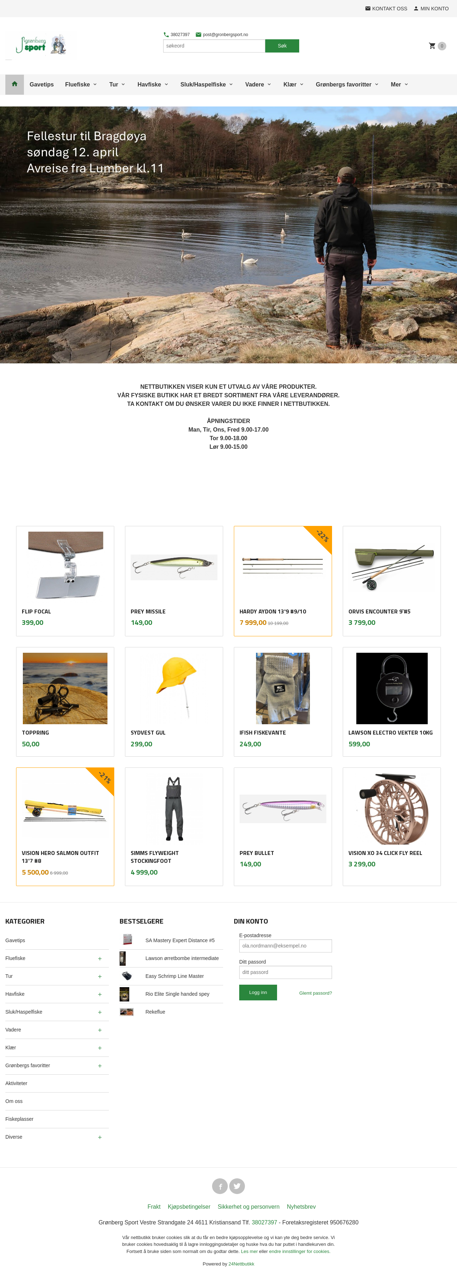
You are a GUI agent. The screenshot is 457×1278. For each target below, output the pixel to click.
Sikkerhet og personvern (249, 1207)
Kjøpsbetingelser (189, 1207)
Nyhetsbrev (301, 1207)
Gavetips (42, 84)
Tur (113, 84)
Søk (282, 46)
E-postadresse (255, 935)
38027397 (176, 34)
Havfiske (149, 84)
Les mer (250, 1251)
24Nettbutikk (241, 1264)
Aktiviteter (16, 1083)
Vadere (254, 84)
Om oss (13, 1101)
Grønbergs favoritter (344, 84)
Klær (289, 84)
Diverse (13, 1137)
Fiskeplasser (19, 1119)
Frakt (153, 1207)
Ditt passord (252, 962)
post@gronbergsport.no (221, 34)
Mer (396, 84)
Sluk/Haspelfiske (203, 84)
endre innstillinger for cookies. (300, 1251)
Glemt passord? (315, 993)
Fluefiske (77, 84)
